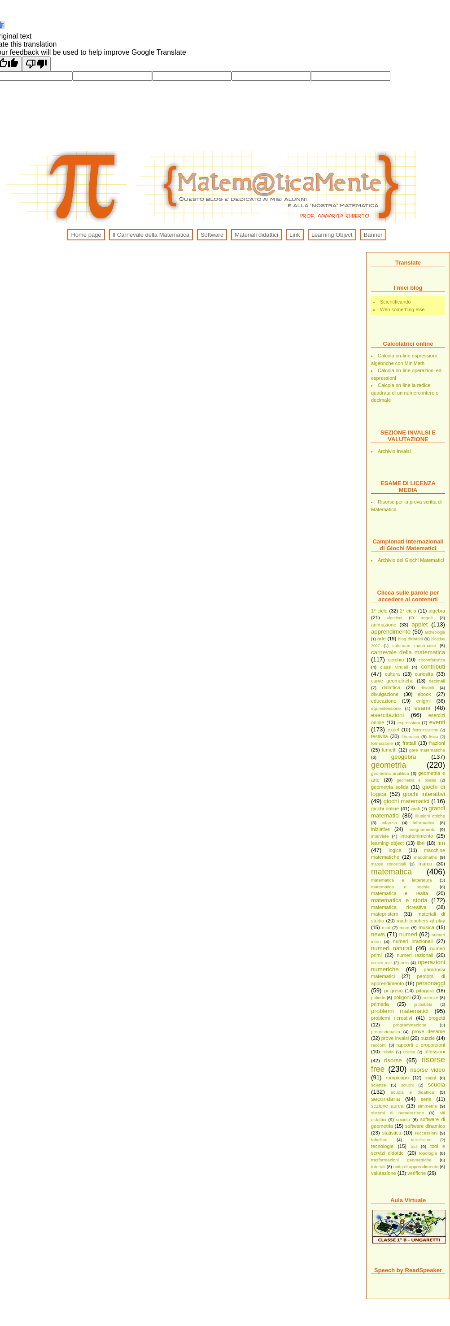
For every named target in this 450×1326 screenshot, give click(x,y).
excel (393, 729)
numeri (408, 934)
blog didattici (410, 638)
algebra (436, 610)
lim (441, 842)
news (378, 934)
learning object (387, 843)
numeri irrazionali (413, 941)
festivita (379, 736)
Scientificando (395, 301)
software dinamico (425, 1126)
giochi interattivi (424, 794)
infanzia (389, 822)
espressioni (409, 722)
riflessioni (434, 1051)
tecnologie (382, 1146)
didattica (391, 687)
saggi (430, 1077)
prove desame (428, 1031)
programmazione (409, 1024)
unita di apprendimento (416, 1166)
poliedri (378, 997)
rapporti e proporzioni (421, 1045)
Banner (373, 234)
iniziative (380, 829)
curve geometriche (392, 680)
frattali (409, 743)
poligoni (402, 997)
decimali (437, 680)
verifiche (416, 1173)
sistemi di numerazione (397, 1112)
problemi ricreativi (391, 1018)
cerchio (396, 659)
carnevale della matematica (408, 652)
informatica (423, 822)
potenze (430, 997)
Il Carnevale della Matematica (151, 234)
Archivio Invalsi (394, 451)
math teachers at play (421, 920)
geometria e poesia (417, 780)
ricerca (409, 1052)
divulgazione (384, 694)
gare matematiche (427, 750)
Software (212, 234)
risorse (393, 1060)
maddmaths (425, 857)
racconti (379, 1045)
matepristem (384, 914)
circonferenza (432, 659)
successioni (426, 1132)
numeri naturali (391, 948)
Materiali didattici (256, 234)
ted (414, 1146)
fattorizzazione (425, 730)
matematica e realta (399, 893)
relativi (387, 1052)
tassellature (421, 1140)
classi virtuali (394, 667)
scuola (436, 1084)
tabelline (379, 1139)
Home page (86, 234)
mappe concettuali (388, 864)
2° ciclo (408, 610)
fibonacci (410, 736)
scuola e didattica (412, 1092)
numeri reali (381, 963)
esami (422, 707)
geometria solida (389, 787)
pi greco (393, 990)
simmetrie (427, 1106)
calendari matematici (414, 645)
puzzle (427, 1038)
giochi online (385, 808)
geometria (388, 765)
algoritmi (394, 618)
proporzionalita (385, 1031)
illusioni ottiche (430, 815)
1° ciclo (379, 610)
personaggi (430, 983)
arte (381, 638)
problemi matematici (399, 1011)
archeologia (435, 632)
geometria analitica (390, 773)
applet (419, 624)
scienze (378, 1085)
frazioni (437, 743)
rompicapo (397, 1077)
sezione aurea (387, 1106)
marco (426, 863)
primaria (380, 1004)
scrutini (407, 1085)
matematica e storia (399, 900)
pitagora (425, 990)
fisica (433, 737)
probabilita (423, 1004)
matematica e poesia (400, 886)
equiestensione (386, 708)
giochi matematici (406, 801)
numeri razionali (415, 955)
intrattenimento (416, 836)
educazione (383, 701)
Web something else (402, 309)
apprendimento (391, 631)
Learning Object (332, 234)
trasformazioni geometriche (401, 1159)
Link (294, 234)
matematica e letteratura (401, 880)
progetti (436, 1018)
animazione (383, 624)
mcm (404, 927)
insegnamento (421, 829)
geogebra (403, 756)
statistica (392, 1132)
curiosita (424, 674)
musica (426, 927)
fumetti (389, 749)
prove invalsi (395, 1038)
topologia (428, 1153)
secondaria (385, 1099)
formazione (382, 743)
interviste (380, 836)
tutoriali (378, 1166)
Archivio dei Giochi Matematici (411, 560)
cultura (392, 674)
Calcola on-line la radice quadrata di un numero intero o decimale (404, 393)
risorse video (427, 1069)
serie (426, 1099)
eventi (437, 722)
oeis (405, 962)
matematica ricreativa (398, 907)
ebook (424, 694)
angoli (427, 617)
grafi (415, 808)
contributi (433, 666)
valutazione (383, 1173)
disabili (427, 687)
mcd (386, 927)
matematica (391, 871)
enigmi (423, 701)
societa (403, 1119)
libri (420, 843)
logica (395, 850)
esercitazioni (387, 715)
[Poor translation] (36, 64)
